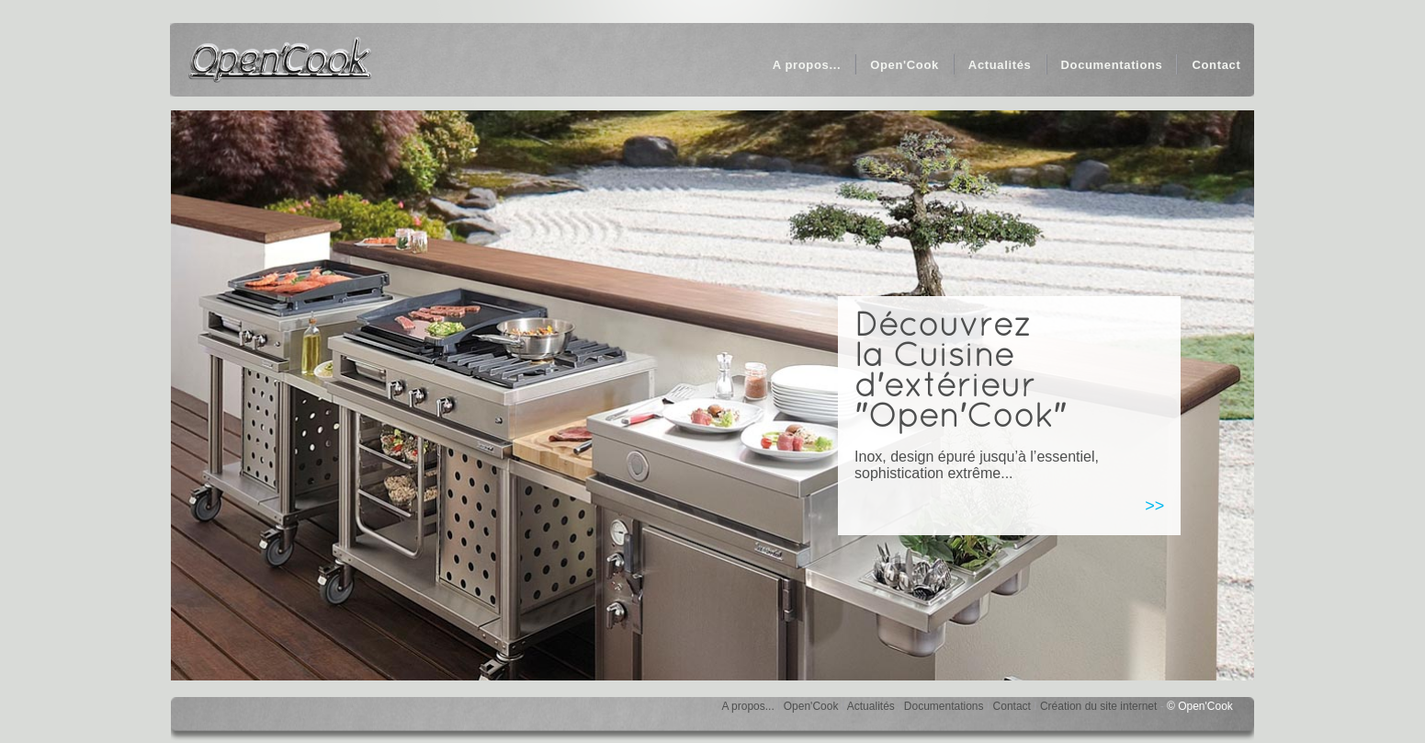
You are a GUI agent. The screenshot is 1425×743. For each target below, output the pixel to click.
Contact (1012, 706)
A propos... (747, 706)
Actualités (871, 706)
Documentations (944, 706)
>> (1154, 506)
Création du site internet (1098, 706)
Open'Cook (811, 706)
